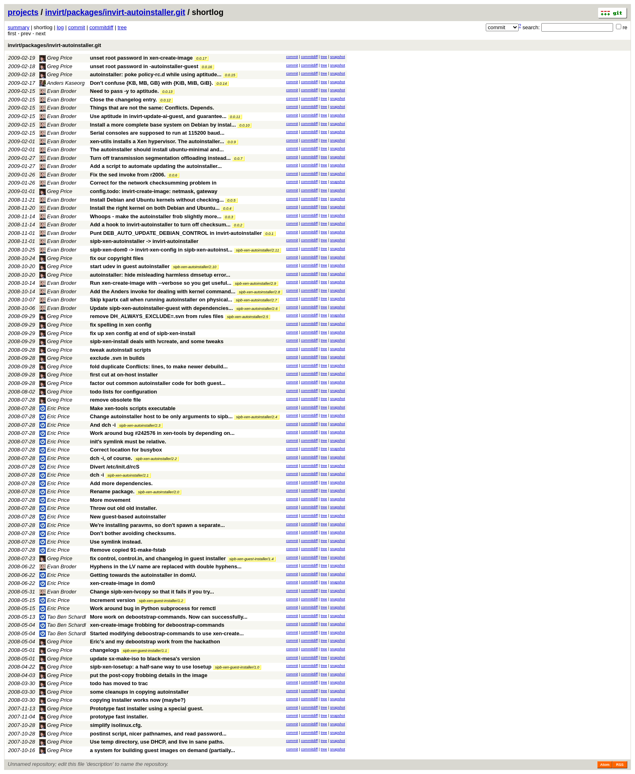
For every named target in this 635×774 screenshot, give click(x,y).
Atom (604, 765)
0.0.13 (167, 92)
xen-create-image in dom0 (122, 583)
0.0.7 (238, 159)
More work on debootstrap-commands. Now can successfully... (168, 617)
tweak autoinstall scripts (120, 350)
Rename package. (112, 491)
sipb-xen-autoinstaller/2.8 (259, 292)
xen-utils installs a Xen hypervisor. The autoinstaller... (158, 141)
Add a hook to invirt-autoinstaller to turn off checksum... (161, 224)
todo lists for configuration (123, 392)
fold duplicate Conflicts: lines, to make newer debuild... (159, 366)
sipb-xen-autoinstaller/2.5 (247, 317)
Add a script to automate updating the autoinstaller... (156, 166)
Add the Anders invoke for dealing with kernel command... (163, 291)
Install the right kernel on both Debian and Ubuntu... (155, 208)
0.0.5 (231, 200)
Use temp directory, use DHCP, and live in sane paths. (157, 742)
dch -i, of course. (111, 458)
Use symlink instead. (116, 542)
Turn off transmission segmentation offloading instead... (161, 158)
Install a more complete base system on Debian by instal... (163, 125)
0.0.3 (229, 217)
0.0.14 (222, 84)
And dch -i (103, 425)
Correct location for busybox (126, 450)
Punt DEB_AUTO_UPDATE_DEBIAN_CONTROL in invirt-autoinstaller (176, 233)
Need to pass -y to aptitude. (124, 91)
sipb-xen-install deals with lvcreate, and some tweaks (156, 341)
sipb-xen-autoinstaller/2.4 (256, 417)
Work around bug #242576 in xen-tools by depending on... (162, 433)
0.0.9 (231, 142)
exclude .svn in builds (117, 358)
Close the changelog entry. (123, 100)
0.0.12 (166, 100)
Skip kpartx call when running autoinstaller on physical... (162, 300)
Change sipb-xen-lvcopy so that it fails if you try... (152, 592)
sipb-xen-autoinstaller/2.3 (140, 426)
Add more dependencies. (121, 483)
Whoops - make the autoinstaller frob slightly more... (156, 216)
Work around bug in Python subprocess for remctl (153, 608)
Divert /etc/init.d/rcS (114, 467)
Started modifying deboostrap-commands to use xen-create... (167, 633)
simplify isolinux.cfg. (116, 725)
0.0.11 (235, 117)
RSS (620, 765)
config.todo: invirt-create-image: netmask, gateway (153, 191)
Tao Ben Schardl (62, 617)
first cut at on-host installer (124, 375)
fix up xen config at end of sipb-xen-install (142, 333)
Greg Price (56, 58)
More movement (110, 500)
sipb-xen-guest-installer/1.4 (252, 559)
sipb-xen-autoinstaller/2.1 (128, 475)
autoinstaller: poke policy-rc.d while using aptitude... (156, 74)
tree (122, 27)
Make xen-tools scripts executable (133, 408)
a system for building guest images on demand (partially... (162, 750)
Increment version (112, 600)
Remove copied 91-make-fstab (128, 550)
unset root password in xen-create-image (141, 58)
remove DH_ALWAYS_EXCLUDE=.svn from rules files (156, 316)
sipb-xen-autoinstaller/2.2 (156, 459)
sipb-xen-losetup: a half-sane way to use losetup (151, 667)
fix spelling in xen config (121, 325)
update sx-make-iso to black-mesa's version (145, 659)
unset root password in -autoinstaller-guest (144, 66)
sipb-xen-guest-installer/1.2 (161, 601)
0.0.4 (227, 208)
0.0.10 (244, 125)
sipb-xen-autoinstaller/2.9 (255, 284)
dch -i (97, 475)
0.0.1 (269, 234)
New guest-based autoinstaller (128, 517)
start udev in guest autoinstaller (130, 266)
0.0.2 (238, 225)
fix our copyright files (117, 258)
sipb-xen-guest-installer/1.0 (237, 667)
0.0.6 (173, 175)
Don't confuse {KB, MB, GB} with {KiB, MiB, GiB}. (151, 83)
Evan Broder (58, 91)
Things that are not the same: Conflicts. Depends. (152, 108)
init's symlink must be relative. (128, 442)
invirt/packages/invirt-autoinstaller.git (115, 12)
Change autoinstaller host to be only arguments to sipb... (162, 416)
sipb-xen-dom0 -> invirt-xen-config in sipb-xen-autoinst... (162, 250)
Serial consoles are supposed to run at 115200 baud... (157, 133)
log (60, 27)
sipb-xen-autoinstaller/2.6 (257, 309)
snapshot (337, 57)
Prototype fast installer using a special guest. (147, 708)
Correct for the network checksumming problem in (153, 183)
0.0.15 (230, 75)
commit (76, 27)
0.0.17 (201, 58)
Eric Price (54, 408)
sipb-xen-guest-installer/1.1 (145, 651)
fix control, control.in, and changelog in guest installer (158, 558)
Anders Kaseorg (62, 83)
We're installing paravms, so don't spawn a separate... (157, 525)
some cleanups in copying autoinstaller (139, 692)
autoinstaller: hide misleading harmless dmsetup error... (160, 275)
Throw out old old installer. (123, 508)
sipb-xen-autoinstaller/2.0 (158, 492)
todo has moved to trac (119, 683)
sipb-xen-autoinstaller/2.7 (256, 300)
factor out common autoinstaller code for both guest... (157, 383)
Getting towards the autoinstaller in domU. (143, 575)
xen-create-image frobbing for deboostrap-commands (157, 625)
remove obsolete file (115, 400)
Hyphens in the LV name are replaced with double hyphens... (166, 566)
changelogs (104, 650)
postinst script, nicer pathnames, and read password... (158, 734)
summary (18, 27)
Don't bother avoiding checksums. (133, 533)
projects (23, 12)
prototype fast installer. (119, 717)
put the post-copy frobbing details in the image (149, 675)
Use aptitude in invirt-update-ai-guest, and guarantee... (159, 116)
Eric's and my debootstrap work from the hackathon (155, 642)
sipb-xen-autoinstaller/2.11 (257, 250)
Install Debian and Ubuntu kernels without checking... (157, 200)
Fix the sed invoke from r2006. (127, 175)
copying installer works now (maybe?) (138, 700)
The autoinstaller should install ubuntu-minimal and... (157, 149)
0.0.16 (207, 67)
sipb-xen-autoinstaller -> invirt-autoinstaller (144, 241)
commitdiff (101, 27)
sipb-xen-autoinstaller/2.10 (195, 267)
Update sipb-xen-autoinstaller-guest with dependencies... (162, 308)
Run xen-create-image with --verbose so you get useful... (161, 283)
